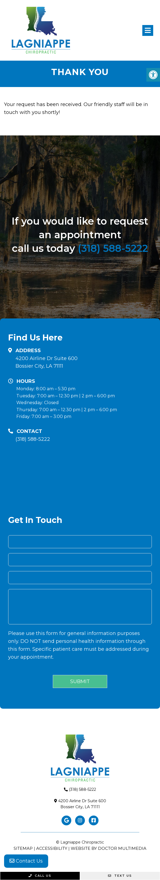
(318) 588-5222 (113, 248)
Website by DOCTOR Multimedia (108, 848)
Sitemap (23, 848)
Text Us (120, 876)
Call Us (40, 876)
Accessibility (51, 848)
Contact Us (26, 861)
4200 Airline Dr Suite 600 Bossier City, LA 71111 (47, 362)
